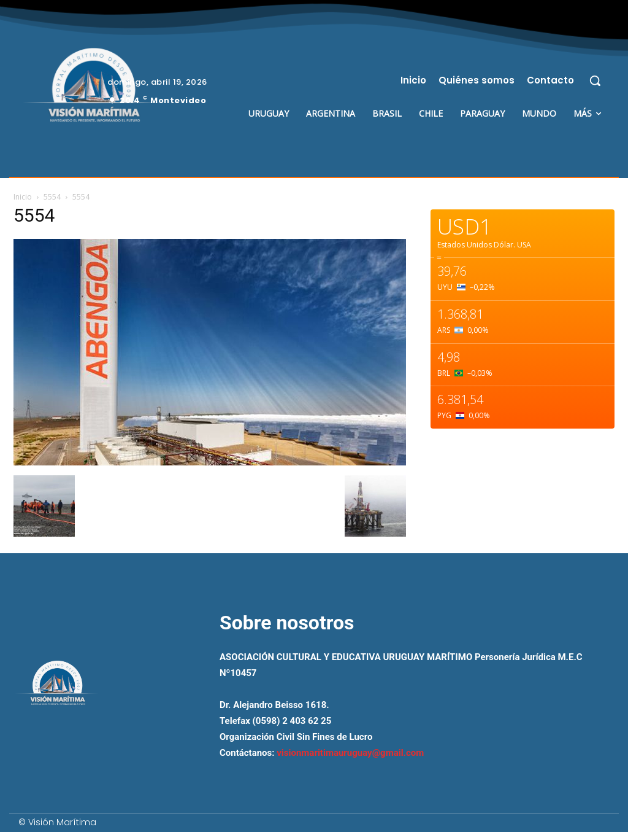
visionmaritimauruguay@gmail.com (350, 752)
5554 (52, 197)
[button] (595, 80)
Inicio (22, 197)
